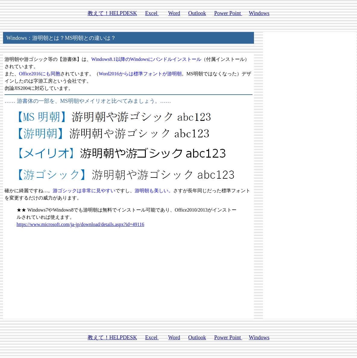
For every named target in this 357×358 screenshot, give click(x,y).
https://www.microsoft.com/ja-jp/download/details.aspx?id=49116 (80, 224)
